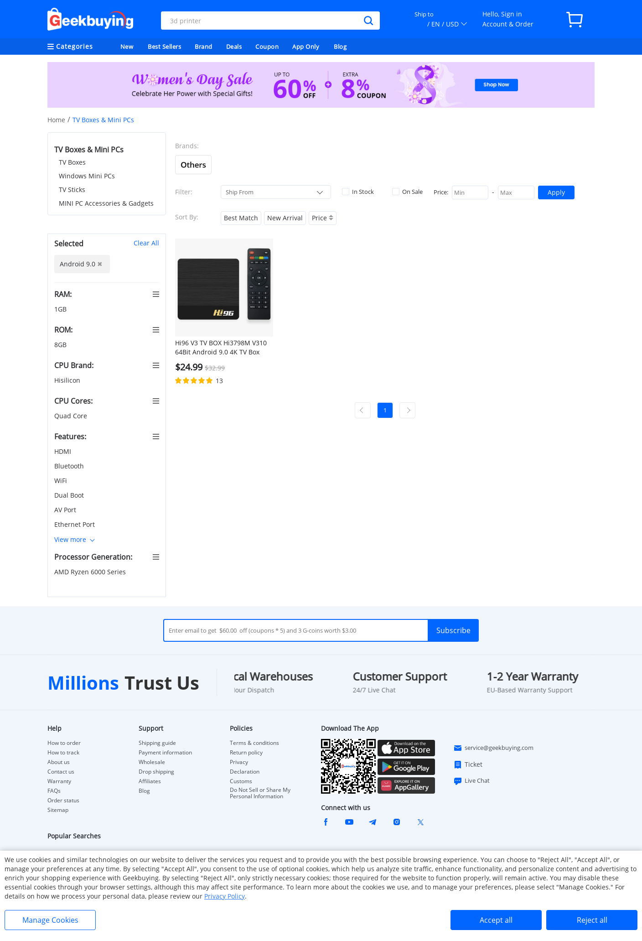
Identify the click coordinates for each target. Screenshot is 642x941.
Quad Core (71, 415)
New (127, 46)
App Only (305, 46)
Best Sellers (164, 46)
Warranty (59, 781)
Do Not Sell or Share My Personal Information (260, 793)
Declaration (244, 772)
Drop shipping (156, 772)
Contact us (60, 772)
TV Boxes (72, 162)
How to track (63, 752)
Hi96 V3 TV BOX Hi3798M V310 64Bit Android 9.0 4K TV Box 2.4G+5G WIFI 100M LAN (221, 347)
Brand (203, 46)
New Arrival (285, 217)
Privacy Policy (224, 896)
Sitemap (57, 810)
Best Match (241, 217)
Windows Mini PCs (87, 176)
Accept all (496, 920)
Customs (241, 781)
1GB (61, 309)
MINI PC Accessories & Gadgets (106, 203)
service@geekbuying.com (493, 748)
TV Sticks (72, 189)
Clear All (146, 243)
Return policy (246, 752)
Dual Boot (70, 495)
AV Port (66, 509)
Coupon (267, 46)
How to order (64, 743)
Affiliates (150, 781)
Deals (234, 46)
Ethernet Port (75, 524)
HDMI (63, 451)
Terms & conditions (254, 743)
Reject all (592, 920)
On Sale (407, 191)
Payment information (165, 752)
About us (58, 762)
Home (56, 119)
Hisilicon (68, 380)
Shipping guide (157, 743)
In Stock (358, 191)
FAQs (54, 791)
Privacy (239, 762)
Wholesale (152, 762)
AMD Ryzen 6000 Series (91, 571)
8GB (61, 344)
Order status (63, 800)
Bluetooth (70, 466)
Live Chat (471, 780)
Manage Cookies (50, 920)
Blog (340, 46)
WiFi (61, 480)
